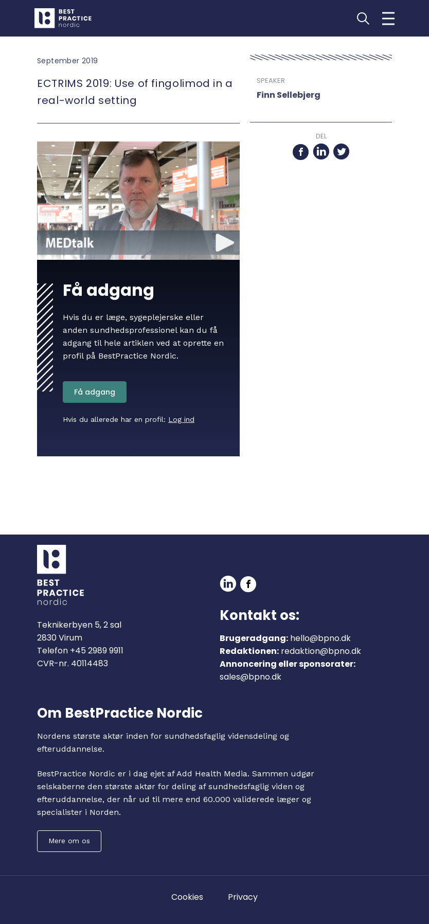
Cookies (187, 897)
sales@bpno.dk (250, 677)
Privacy (243, 897)
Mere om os (69, 841)
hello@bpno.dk (320, 638)
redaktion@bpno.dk (321, 651)
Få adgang (94, 392)
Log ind (181, 419)
